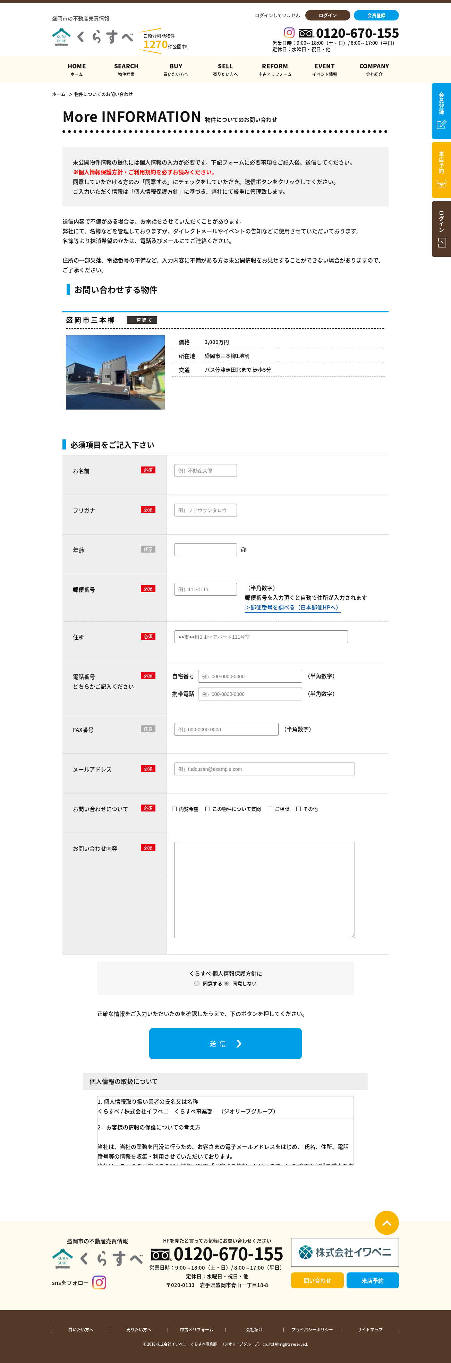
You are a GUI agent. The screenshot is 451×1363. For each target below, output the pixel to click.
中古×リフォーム (196, 1330)
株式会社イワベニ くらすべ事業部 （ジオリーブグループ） (209, 1344)
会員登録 (376, 15)
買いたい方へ (80, 1330)
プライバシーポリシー (312, 1330)
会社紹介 (254, 1330)
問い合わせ (317, 1280)
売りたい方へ (138, 1330)
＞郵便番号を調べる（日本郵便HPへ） (293, 607)
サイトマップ (370, 1330)
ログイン (328, 15)
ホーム (59, 94)
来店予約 (372, 1280)
